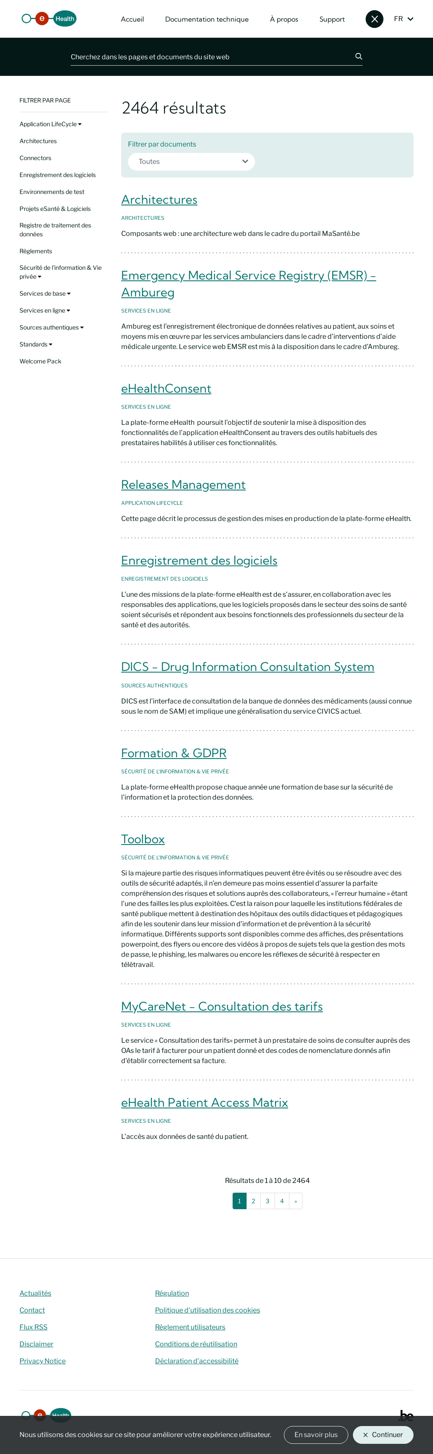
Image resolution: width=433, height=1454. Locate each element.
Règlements (35, 251)
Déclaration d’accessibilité (197, 1361)
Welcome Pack (40, 361)
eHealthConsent (166, 388)
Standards (36, 344)
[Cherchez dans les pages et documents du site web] (207, 57)
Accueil (132, 19)
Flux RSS (33, 1327)
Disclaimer (36, 1344)
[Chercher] (354, 57)
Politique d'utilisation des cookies (207, 1310)
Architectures (38, 140)
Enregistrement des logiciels (57, 174)
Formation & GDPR (174, 752)
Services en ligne (44, 310)
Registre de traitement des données (55, 230)
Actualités (35, 1293)
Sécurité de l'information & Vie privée (60, 272)
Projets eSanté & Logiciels (55, 208)
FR (398, 19)
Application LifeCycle (50, 123)
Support (332, 19)
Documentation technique (207, 19)
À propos (284, 19)
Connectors (35, 157)
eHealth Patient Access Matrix (204, 1102)
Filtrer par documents (162, 144)
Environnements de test (51, 191)
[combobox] (191, 162)
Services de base (45, 293)
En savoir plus (316, 1435)
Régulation (172, 1293)
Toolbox (143, 838)
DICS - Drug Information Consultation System (248, 666)
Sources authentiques (51, 327)
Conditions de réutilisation (196, 1344)
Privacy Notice (42, 1361)
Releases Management (183, 484)
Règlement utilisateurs (190, 1327)
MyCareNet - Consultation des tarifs (222, 1006)
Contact (32, 1310)
